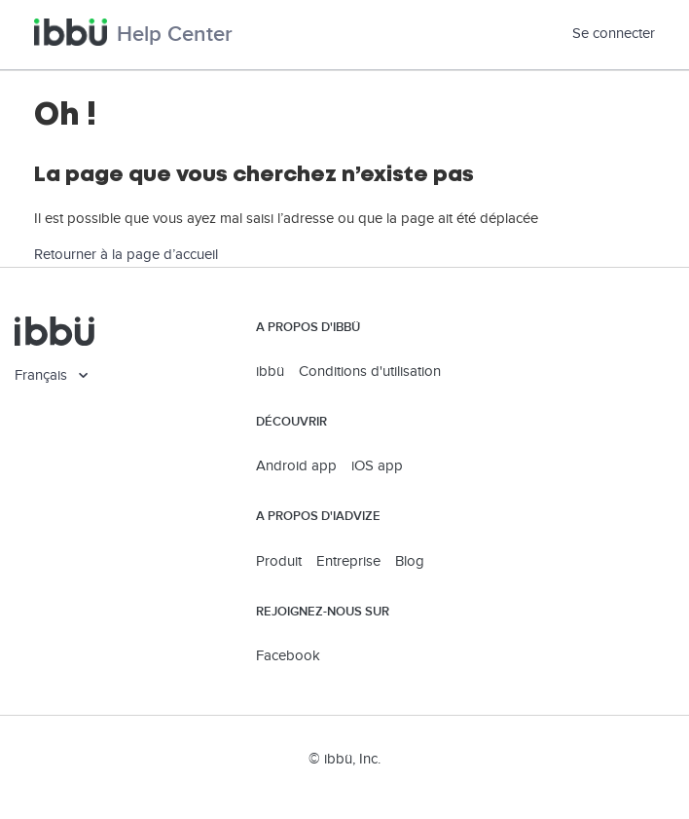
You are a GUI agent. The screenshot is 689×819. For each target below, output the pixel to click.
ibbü (270, 371)
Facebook (288, 656)
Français (43, 375)
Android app (296, 466)
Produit (279, 561)
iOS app (377, 466)
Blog (409, 561)
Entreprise (348, 561)
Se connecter (613, 33)
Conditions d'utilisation (370, 371)
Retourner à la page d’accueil (126, 254)
